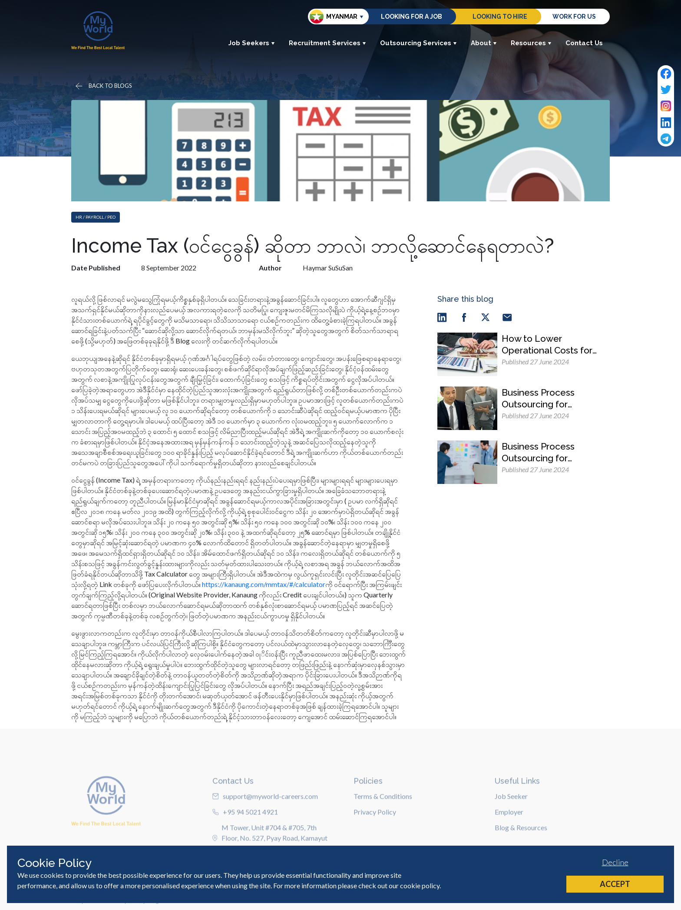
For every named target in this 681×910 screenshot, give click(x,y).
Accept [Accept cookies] (615, 884)
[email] (507, 316)
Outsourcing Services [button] (418, 43)
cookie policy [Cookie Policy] (420, 885)
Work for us (574, 16)
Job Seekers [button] (251, 43)
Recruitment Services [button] (327, 43)
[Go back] (103, 86)
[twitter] (485, 316)
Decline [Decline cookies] (615, 862)
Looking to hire (500, 16)
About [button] (484, 43)
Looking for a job (411, 16)
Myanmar (333, 16)
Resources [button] (531, 43)
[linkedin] (442, 316)
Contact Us (584, 43)
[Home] (98, 30)
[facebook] (464, 316)
